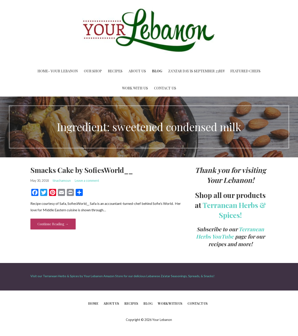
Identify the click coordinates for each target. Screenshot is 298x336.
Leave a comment (87, 180)
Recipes (115, 71)
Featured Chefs (245, 71)
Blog (157, 71)
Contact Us (165, 88)
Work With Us (135, 88)
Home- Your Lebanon (57, 71)
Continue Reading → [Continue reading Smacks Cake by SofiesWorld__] (53, 224)
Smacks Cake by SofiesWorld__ (81, 170)
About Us (137, 71)
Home (93, 303)
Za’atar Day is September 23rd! (196, 71)
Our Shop (93, 71)
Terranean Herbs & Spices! (234, 210)
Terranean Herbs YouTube (230, 232)
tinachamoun (62, 180)
